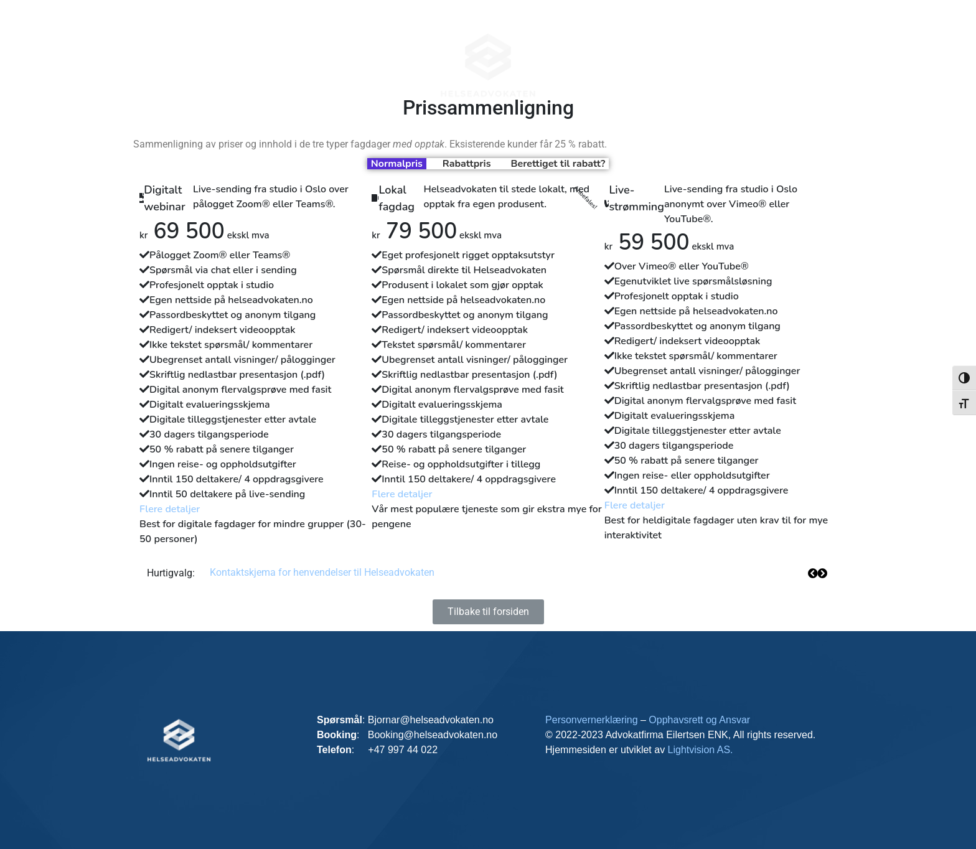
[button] (822, 573)
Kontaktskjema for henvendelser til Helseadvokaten (322, 572)
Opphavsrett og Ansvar (699, 720)
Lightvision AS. (700, 749)
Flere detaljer (169, 509)
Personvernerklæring (592, 720)
